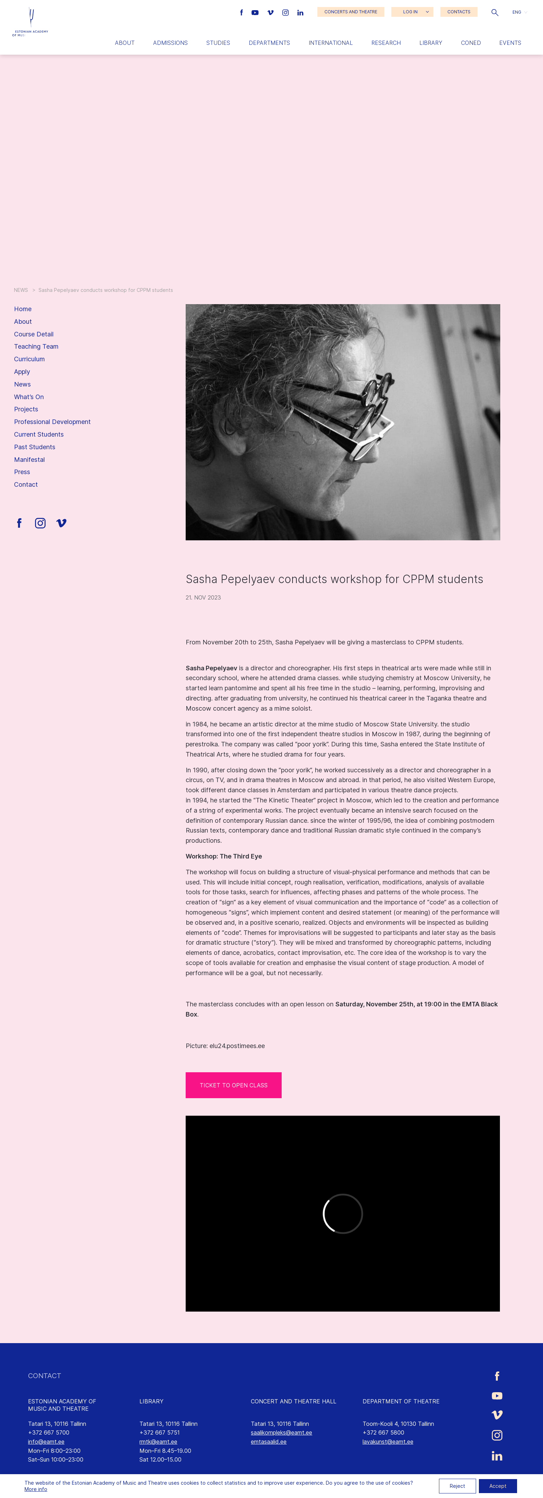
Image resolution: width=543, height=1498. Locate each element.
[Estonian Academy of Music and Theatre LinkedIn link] (300, 11)
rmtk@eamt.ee (158, 1441)
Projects (26, 409)
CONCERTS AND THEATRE (350, 11)
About (125, 42)
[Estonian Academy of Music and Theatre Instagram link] (286, 11)
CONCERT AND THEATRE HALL (293, 1401)
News (22, 384)
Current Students (39, 434)
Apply (22, 371)
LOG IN (410, 11)
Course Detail (34, 334)
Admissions (170, 42)
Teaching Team (36, 346)
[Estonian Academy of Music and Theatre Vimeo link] (271, 11)
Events (510, 42)
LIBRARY (151, 1401)
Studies (218, 42)
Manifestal (29, 459)
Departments (269, 42)
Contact (26, 484)
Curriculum (29, 359)
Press (22, 472)
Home (23, 309)
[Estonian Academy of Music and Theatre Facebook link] (242, 11)
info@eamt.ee (46, 1441)
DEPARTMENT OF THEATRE (401, 1401)
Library (430, 42)
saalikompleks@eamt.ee (281, 1432)
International (331, 42)
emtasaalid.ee (269, 1441)
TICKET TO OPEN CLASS (234, 1085)
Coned (471, 42)
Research (386, 42)
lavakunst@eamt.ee (388, 1441)
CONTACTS (458, 11)
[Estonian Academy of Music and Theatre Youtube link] (256, 11)
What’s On (29, 397)
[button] (495, 12)
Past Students (34, 447)
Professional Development (52, 421)
